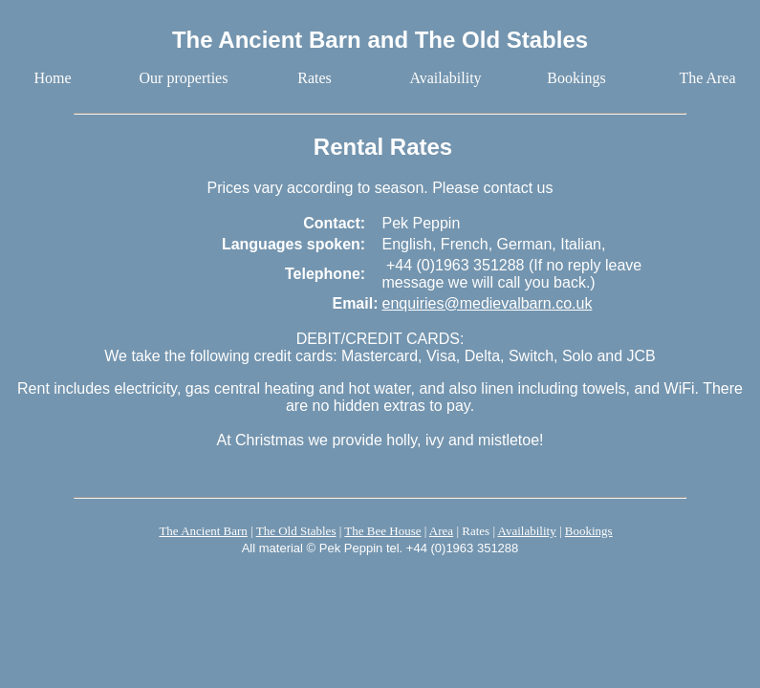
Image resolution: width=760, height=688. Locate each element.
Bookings (589, 531)
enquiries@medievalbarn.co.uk (486, 303)
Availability (527, 531)
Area (441, 531)
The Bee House (382, 531)
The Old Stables (296, 531)
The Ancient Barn (203, 531)
